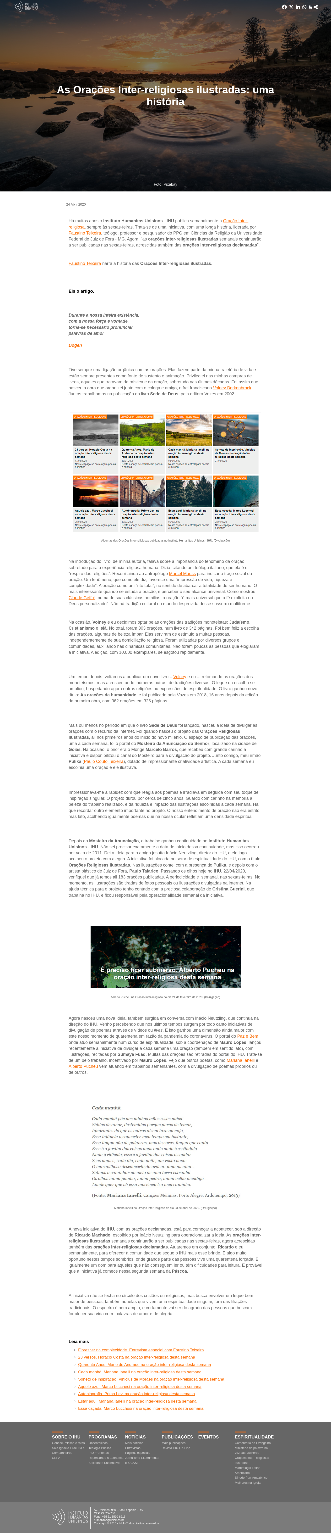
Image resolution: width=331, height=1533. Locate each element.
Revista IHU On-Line (176, 1448)
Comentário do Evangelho (253, 1443)
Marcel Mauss (182, 573)
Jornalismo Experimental (142, 1458)
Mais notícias (134, 1443)
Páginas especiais (137, 1453)
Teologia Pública (100, 1448)
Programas (103, 1437)
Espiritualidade (254, 1437)
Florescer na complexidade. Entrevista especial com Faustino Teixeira (141, 1350)
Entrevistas (133, 1448)
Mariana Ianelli (241, 1060)
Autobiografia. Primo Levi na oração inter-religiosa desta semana (136, 1394)
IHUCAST (132, 1463)
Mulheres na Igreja (248, 1482)
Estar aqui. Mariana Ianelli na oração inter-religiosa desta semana (137, 1401)
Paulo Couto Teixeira (104, 761)
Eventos (208, 1437)
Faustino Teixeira (85, 233)
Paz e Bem (247, 1036)
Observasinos (98, 1443)
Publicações (177, 1437)
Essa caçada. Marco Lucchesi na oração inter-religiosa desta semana (140, 1408)
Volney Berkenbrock (232, 388)
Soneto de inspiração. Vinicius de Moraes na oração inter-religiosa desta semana (151, 1379)
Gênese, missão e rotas (68, 1443)
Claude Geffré (82, 597)
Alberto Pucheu (83, 1066)
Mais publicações (174, 1443)
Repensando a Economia (106, 1458)
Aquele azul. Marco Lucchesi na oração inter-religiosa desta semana (139, 1386)
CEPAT (57, 1458)
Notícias (135, 1437)
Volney (179, 676)
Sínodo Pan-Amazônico (251, 1477)
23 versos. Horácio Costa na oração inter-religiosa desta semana (136, 1357)
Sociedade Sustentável (104, 1463)
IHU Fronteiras (99, 1453)
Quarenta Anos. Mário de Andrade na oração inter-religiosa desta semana (144, 1364)
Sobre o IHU (66, 1437)
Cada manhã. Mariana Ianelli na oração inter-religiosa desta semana (139, 1372)
